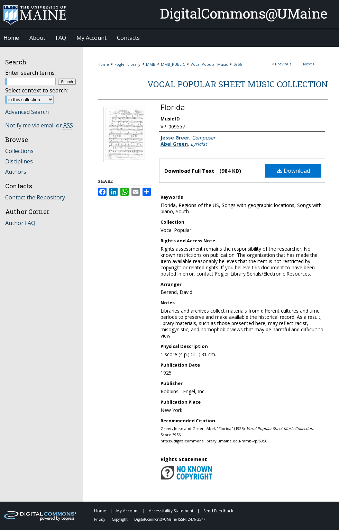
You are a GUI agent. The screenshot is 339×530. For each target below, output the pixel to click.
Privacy (100, 519)
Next (307, 63)
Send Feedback (218, 511)
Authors (15, 172)
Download (293, 170)
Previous (283, 63)
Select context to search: (36, 90)
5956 (237, 64)
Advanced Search (27, 112)
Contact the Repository (35, 197)
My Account (128, 511)
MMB (150, 64)
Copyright (120, 519)
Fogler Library (127, 64)
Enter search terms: (30, 73)
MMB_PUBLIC (173, 64)
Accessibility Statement (171, 511)
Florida (173, 107)
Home (103, 64)
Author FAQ (20, 223)
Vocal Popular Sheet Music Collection (237, 84)
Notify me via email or (39, 125)
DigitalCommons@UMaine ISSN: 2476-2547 (169, 519)
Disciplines (19, 161)
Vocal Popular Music (209, 64)
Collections (19, 151)
